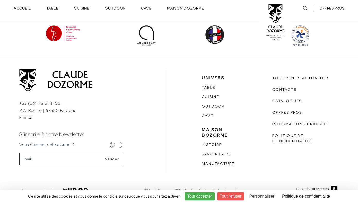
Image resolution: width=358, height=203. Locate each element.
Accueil (22, 8)
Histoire (212, 144)
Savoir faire (216, 154)
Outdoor (115, 8)
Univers (213, 78)
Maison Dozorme (185, 8)
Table (52, 8)
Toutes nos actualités (301, 78)
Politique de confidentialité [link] (306, 196)
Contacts (284, 89)
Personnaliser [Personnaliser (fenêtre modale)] (261, 196)
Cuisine (81, 8)
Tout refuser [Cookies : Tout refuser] (230, 196)
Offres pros (331, 8)
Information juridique (300, 124)
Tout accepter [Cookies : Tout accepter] (199, 196)
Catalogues (287, 101)
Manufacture (218, 163)
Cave (146, 8)
